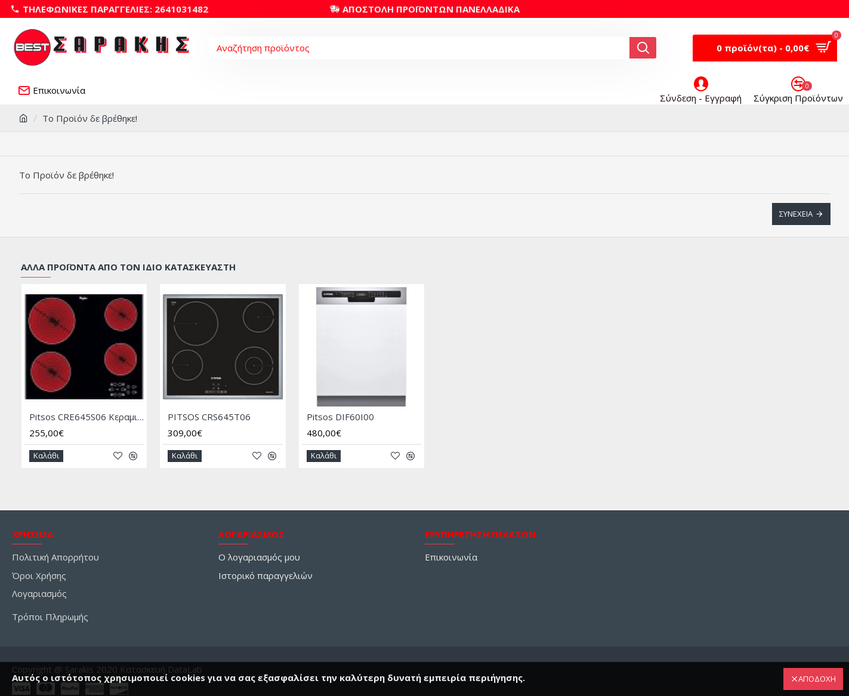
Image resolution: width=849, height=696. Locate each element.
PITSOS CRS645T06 (209, 417)
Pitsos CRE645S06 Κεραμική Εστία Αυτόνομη (86, 417)
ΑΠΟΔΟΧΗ (817, 678)
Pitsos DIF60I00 (340, 417)
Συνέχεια (796, 213)
